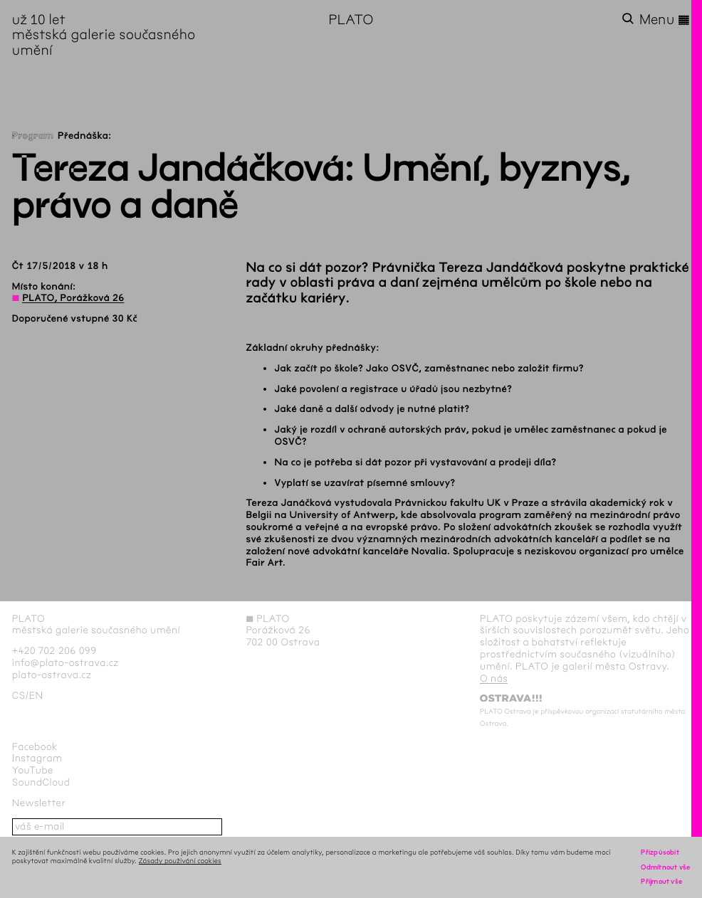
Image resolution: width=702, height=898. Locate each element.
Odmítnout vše (665, 867)
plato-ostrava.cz (51, 675)
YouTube (32, 770)
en (36, 695)
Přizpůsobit (660, 852)
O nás (494, 678)
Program (32, 135)
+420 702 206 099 (54, 650)
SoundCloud (41, 782)
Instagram (37, 758)
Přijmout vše (661, 881)
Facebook (35, 746)
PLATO (350, 19)
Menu (665, 20)
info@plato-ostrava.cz (65, 662)
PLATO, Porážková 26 (73, 297)
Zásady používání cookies (180, 861)
